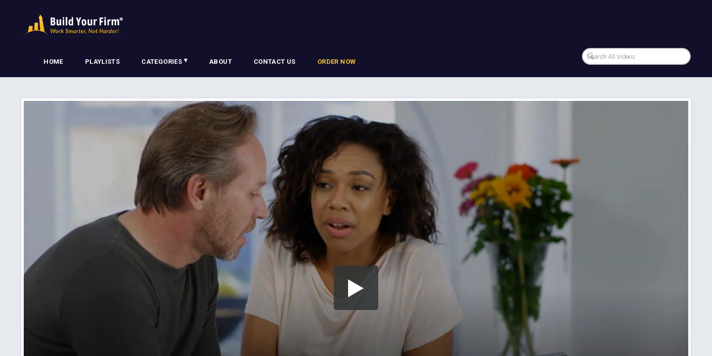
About (220, 61)
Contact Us (275, 61)
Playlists (102, 61)
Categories (164, 60)
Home (53, 61)
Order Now (336, 61)
